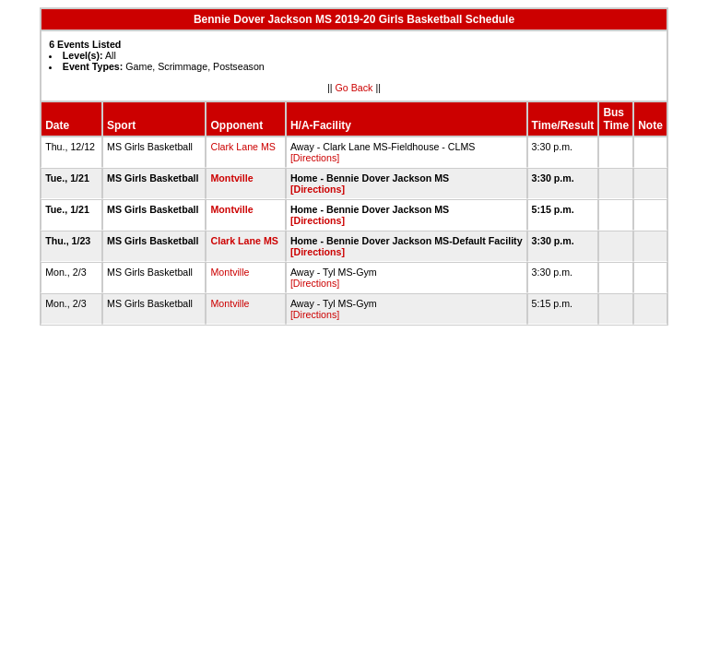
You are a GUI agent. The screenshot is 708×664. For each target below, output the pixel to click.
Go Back (354, 87)
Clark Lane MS (242, 146)
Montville (231, 178)
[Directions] (314, 157)
